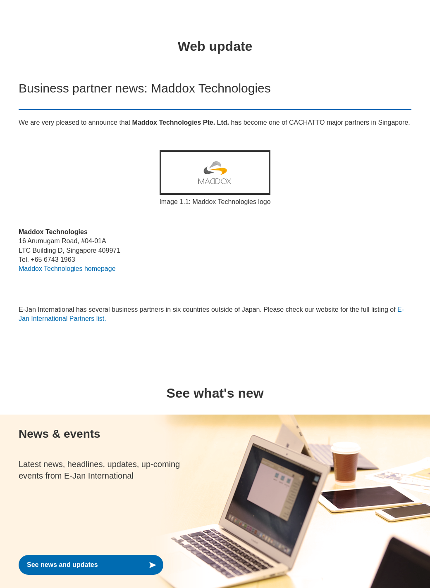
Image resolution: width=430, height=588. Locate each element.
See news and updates (62, 564)
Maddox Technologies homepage (67, 268)
